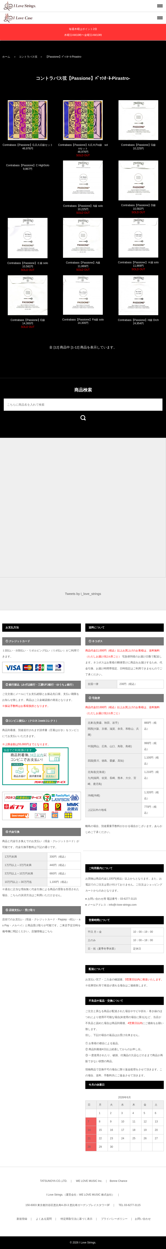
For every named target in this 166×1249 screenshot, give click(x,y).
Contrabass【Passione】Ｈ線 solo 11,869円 (138, 266)
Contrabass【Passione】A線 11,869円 (83, 266)
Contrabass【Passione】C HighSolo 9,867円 (27, 167)
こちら (49, 931)
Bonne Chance (118, 1181)
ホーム (6, 56)
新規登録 (22, 1218)
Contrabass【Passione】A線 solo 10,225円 (83, 209)
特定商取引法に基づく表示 (76, 1218)
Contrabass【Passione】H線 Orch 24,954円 (138, 322)
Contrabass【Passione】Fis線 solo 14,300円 (83, 321)
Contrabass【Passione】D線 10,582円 (138, 209)
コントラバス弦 (28, 56)
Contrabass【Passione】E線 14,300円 (28, 323)
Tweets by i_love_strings (83, 594)
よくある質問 (44, 1218)
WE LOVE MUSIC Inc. (89, 1181)
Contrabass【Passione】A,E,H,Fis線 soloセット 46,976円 (83, 150)
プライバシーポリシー (114, 1218)
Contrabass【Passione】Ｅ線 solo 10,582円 (27, 267)
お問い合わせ (143, 1218)
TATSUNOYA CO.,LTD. (53, 1181)
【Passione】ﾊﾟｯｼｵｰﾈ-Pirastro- (63, 56)
